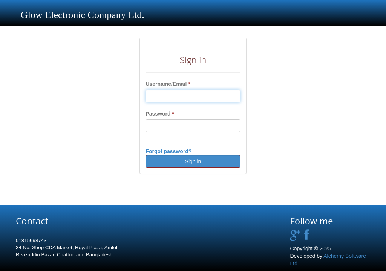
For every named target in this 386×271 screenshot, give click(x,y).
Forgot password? (168, 151)
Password (160, 114)
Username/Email (168, 84)
